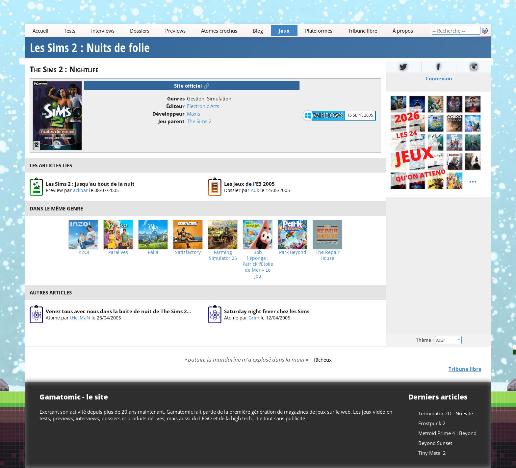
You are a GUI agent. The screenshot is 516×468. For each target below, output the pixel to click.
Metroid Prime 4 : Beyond (447, 433)
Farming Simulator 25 (223, 255)
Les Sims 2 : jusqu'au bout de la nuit (90, 183)
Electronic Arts (203, 106)
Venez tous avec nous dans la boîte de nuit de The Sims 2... (118, 311)
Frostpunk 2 (432, 423)
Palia (153, 252)
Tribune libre (362, 30)
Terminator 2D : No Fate (445, 413)
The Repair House (328, 255)
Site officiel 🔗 (192, 85)
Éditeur (175, 106)
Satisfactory (188, 252)
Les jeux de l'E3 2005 (249, 183)
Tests (69, 30)
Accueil (40, 30)
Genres (176, 98)
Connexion (438, 78)
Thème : (438, 340)
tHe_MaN (80, 317)
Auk (255, 190)
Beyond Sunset (435, 443)
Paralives (118, 252)
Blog (258, 30)
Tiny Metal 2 (432, 453)
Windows (328, 115)
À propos (403, 30)
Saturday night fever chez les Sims (266, 311)
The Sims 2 (199, 121)
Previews (175, 30)
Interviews (103, 30)
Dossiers (139, 30)
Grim (253, 317)
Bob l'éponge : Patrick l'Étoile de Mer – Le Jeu (258, 264)
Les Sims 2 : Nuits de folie (90, 48)
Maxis (193, 113)
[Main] (228, 30)
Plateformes (319, 30)
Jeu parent (171, 121)
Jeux (284, 30)
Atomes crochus (219, 30)
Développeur (168, 113)
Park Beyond (292, 252)
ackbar (80, 190)
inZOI (83, 252)
